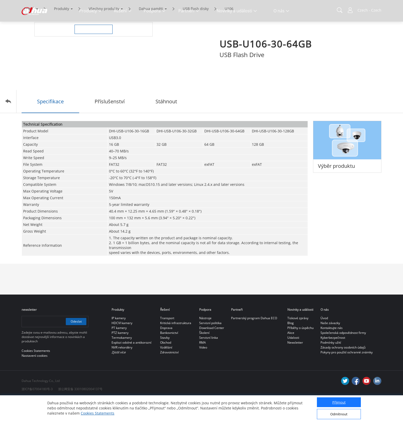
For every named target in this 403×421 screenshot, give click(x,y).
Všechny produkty (104, 30)
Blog (290, 344)
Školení (204, 354)
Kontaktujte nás (331, 349)
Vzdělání (166, 369)
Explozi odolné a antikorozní (131, 364)
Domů (29, 30)
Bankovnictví (169, 354)
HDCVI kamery (122, 344)
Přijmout (339, 402)
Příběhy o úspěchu (300, 349)
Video (203, 369)
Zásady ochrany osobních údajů (342, 369)
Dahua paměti (151, 30)
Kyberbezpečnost (332, 359)
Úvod (324, 339)
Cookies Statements (97, 413)
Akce (290, 354)
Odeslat (76, 343)
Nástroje (205, 339)
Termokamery (122, 359)
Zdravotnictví (169, 374)
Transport (167, 339)
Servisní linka (208, 359)
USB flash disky (196, 30)
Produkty (61, 30)
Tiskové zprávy (297, 339)
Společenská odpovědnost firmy (343, 354)
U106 (229, 30)
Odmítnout (338, 414)
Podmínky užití (330, 364)
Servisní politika (210, 344)
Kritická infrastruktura (175, 344)
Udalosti (293, 359)
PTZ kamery (120, 354)
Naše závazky (330, 344)
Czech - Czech (369, 10)
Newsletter (295, 364)
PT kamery (119, 349)
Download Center (211, 349)
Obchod (165, 364)
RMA (202, 364)
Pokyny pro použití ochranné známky (346, 374)
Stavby (165, 359)
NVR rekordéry (122, 369)
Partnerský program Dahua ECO (254, 339)
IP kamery (119, 339)
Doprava (166, 349)
